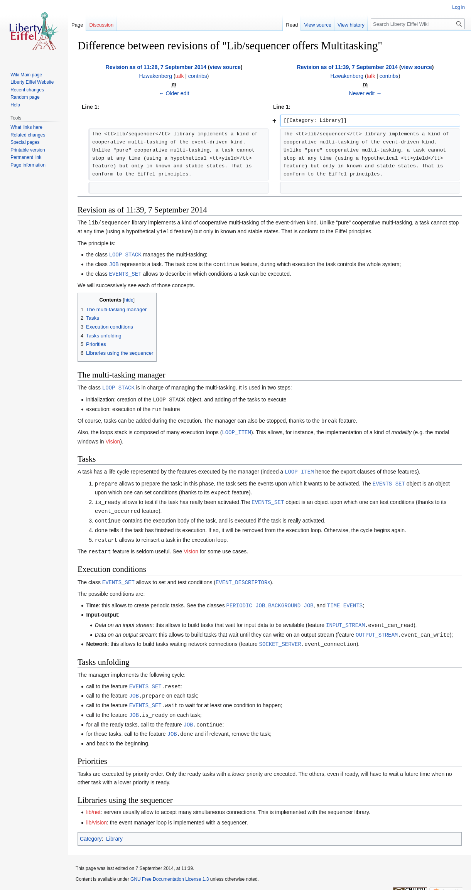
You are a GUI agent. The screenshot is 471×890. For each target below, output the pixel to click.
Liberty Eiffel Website (32, 82)
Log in (458, 7)
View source (317, 25)
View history (351, 25)
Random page (24, 97)
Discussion (101, 25)
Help (15, 105)
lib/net (93, 800)
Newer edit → (365, 93)
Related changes (27, 135)
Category (91, 827)
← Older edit (174, 93)
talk (180, 76)
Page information (28, 165)
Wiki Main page (26, 75)
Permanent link (25, 157)
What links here (26, 127)
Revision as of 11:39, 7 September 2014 (347, 67)
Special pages (24, 142)
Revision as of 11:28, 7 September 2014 (156, 67)
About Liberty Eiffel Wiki (132, 880)
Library (114, 827)
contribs (197, 76)
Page (77, 25)
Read (292, 25)
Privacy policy (90, 880)
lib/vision (96, 811)
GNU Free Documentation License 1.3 (169, 867)
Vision (112, 438)
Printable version (27, 150)
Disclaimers (174, 880)
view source (225, 67)
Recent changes (27, 90)
